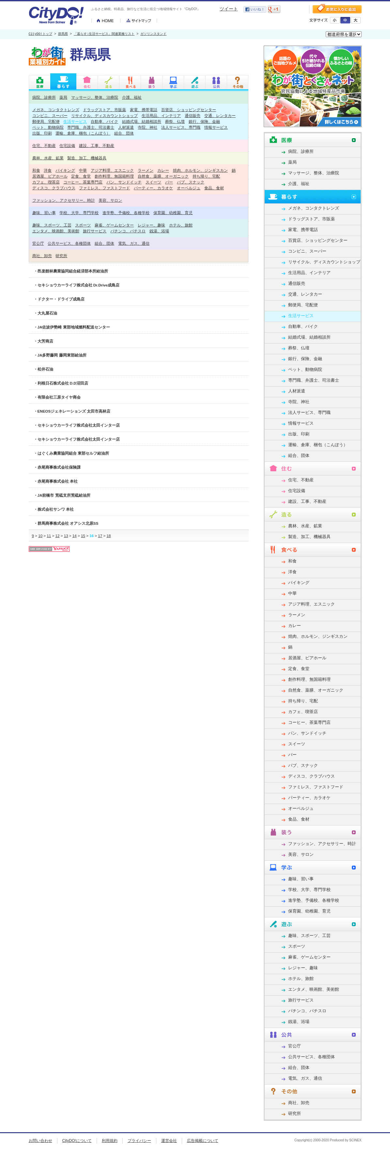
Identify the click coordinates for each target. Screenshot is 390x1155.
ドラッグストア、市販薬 (104, 110)
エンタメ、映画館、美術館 (55, 231)
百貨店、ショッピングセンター (188, 110)
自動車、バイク (104, 121)
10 (40, 536)
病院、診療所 (44, 97)
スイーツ (153, 182)
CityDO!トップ (40, 34)
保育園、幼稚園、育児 (173, 213)
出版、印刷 (42, 133)
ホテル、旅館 (181, 225)
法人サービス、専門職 (180, 127)
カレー (163, 170)
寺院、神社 (147, 127)
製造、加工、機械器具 (86, 158)
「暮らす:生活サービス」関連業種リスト (104, 34)
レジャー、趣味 (151, 225)
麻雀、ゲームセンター (114, 225)
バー (169, 182)
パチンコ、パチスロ (128, 231)
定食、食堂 (81, 176)
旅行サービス (94, 231)
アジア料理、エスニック (112, 170)
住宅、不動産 (44, 145)
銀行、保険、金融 (204, 121)
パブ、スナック (190, 182)
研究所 (61, 256)
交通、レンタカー (220, 115)
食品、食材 (214, 188)
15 (83, 536)
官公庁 (38, 243)
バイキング (65, 170)
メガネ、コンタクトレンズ (55, 110)
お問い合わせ (40, 1140)
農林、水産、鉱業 (48, 158)
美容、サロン (110, 200)
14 (74, 536)
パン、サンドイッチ (124, 182)
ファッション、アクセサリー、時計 (63, 200)
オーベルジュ (188, 188)
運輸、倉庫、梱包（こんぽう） (82, 133)
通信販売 (192, 115)
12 (57, 536)
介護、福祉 (132, 97)
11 (49, 536)
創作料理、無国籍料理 (114, 176)
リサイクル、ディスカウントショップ (104, 115)
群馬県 (63, 34)
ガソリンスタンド (153, 34)
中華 (83, 170)
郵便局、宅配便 (46, 121)
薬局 (63, 97)
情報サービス (216, 127)
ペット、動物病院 (48, 127)
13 (66, 536)
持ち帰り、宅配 (206, 176)
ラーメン (145, 170)
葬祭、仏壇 (175, 121)
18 (108, 536)
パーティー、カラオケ (153, 188)
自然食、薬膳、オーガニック (163, 176)
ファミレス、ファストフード (104, 188)
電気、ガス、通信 (133, 243)
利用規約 (109, 1140)
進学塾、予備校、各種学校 (125, 213)
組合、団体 (124, 133)
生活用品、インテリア (161, 115)
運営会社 (169, 1140)
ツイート (229, 8)
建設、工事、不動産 (96, 145)
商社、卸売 (42, 256)
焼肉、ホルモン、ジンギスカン (200, 170)
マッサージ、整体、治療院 (94, 97)
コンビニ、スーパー (50, 115)
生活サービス (75, 121)
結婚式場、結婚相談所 (141, 121)
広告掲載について (202, 1140)
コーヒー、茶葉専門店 (82, 182)
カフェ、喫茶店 (46, 182)
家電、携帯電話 (143, 110)
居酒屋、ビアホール (50, 176)
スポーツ (83, 225)
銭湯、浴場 (159, 231)
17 (100, 536)
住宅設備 (67, 145)
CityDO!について (77, 1140)
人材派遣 (126, 127)
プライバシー (139, 1140)
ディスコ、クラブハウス (53, 188)
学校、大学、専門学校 (79, 213)
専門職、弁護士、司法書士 (90, 127)
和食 (36, 170)
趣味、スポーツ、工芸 (51, 225)
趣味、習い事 (44, 213)
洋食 (48, 170)
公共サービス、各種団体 (69, 243)
